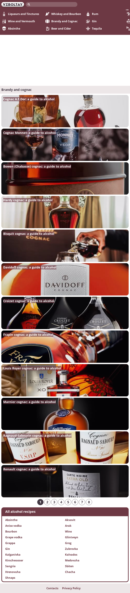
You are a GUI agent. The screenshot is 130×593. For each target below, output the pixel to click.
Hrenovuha (12, 572)
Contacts (52, 588)
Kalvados (71, 554)
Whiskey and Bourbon (63, 14)
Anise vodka (13, 526)
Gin (91, 21)
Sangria (10, 566)
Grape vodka (13, 537)
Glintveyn (71, 537)
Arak (68, 526)
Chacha (70, 572)
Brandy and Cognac (61, 21)
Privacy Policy (71, 588)
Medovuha (72, 560)
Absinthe (11, 29)
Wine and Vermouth (18, 21)
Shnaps (10, 578)
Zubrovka (71, 549)
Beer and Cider (58, 29)
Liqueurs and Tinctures (20, 14)
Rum (92, 14)
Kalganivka (12, 554)
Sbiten (69, 566)
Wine (68, 531)
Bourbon (11, 531)
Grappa (10, 543)
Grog (68, 543)
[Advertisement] (65, 60)
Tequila (94, 29)
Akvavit (70, 520)
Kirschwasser (14, 560)
